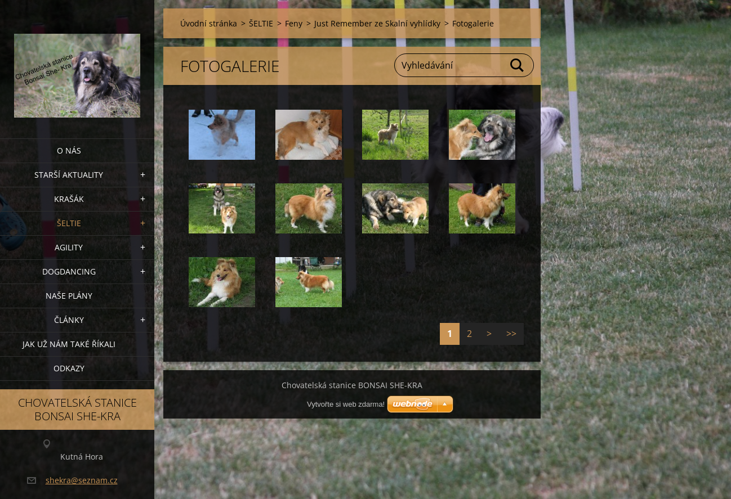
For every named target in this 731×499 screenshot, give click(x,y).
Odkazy (69, 368)
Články (69, 319)
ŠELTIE (69, 223)
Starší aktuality (68, 174)
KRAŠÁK (69, 199)
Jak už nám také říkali (69, 344)
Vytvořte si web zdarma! (346, 404)
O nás (69, 150)
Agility (69, 247)
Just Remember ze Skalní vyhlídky (377, 23)
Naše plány (69, 295)
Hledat (517, 65)
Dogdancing (69, 271)
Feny (293, 23)
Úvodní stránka (208, 23)
